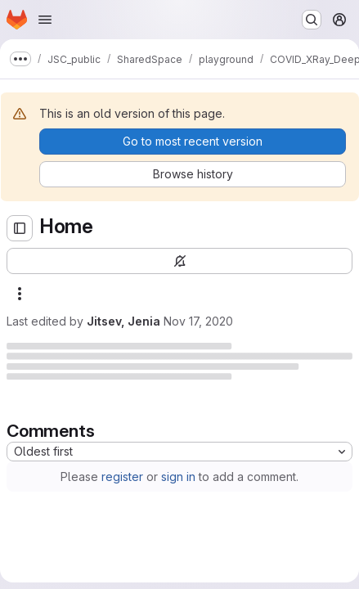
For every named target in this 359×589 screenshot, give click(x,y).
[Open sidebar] (20, 228)
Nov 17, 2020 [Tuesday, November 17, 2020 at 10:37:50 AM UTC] (198, 321)
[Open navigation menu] (45, 20)
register (122, 476)
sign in (178, 476)
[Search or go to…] (311, 19)
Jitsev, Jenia (123, 321)
